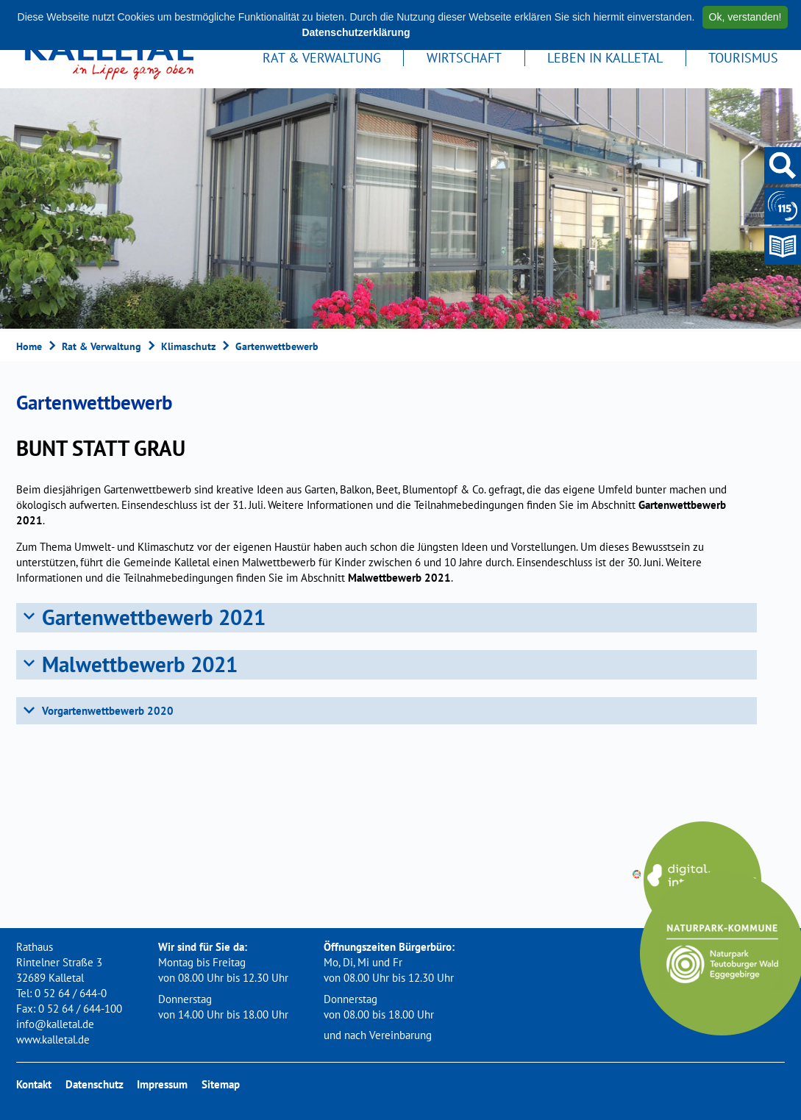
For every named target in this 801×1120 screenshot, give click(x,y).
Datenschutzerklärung (356, 32)
